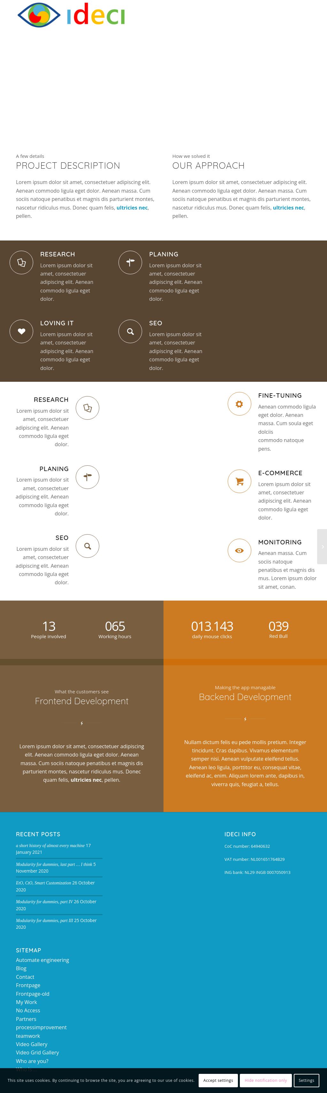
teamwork (28, 1035)
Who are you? (32, 1061)
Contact (25, 976)
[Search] (288, 14)
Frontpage (28, 985)
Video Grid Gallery (37, 1052)
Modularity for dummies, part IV (44, 901)
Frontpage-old (32, 993)
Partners (26, 1019)
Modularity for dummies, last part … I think (54, 864)
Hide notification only (266, 1080)
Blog (21, 968)
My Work (26, 1002)
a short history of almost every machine (50, 845)
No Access (28, 1010)
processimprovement (41, 1027)
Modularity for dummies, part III (44, 920)
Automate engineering (42, 960)
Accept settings (218, 1080)
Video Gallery (31, 1044)
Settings (306, 1080)
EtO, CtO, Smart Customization (43, 883)
